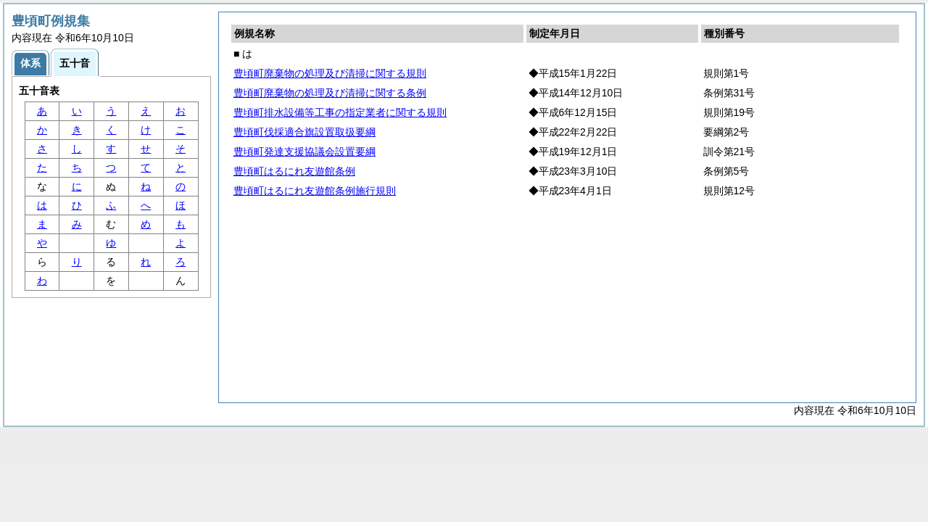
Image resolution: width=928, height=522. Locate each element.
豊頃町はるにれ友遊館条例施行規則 (314, 190)
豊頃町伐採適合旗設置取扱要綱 (304, 132)
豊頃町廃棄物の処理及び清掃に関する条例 (329, 93)
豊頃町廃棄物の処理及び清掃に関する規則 (329, 73)
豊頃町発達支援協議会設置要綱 (304, 151)
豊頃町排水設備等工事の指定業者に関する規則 (340, 112)
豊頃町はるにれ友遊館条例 (294, 171)
